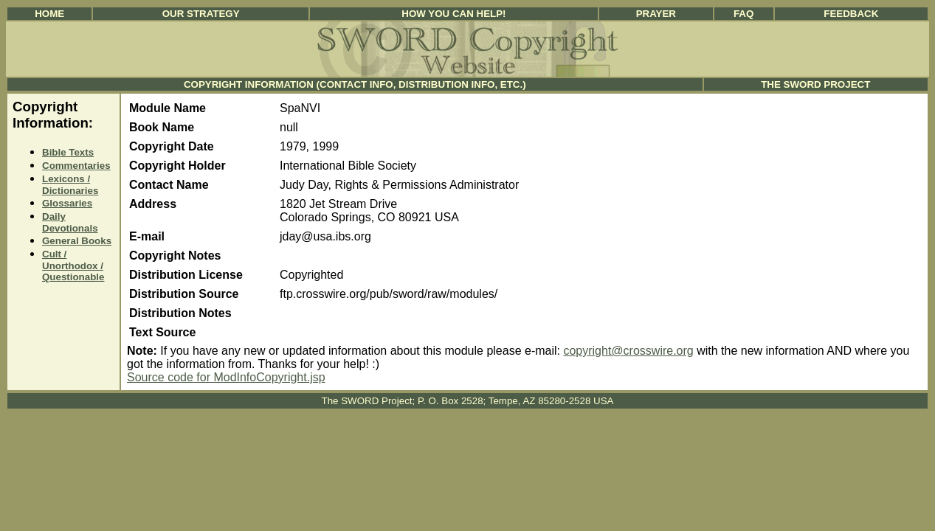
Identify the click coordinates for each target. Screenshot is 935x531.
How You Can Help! (453, 13)
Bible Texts (68, 152)
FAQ (743, 13)
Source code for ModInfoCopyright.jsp (226, 377)
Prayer (656, 13)
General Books (76, 240)
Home (49, 13)
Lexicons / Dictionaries (70, 184)
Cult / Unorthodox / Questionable (73, 265)
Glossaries (67, 203)
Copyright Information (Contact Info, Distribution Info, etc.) (355, 84)
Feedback (851, 13)
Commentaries (76, 165)
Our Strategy (201, 13)
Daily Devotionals (70, 222)
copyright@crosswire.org (628, 350)
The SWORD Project (815, 84)
